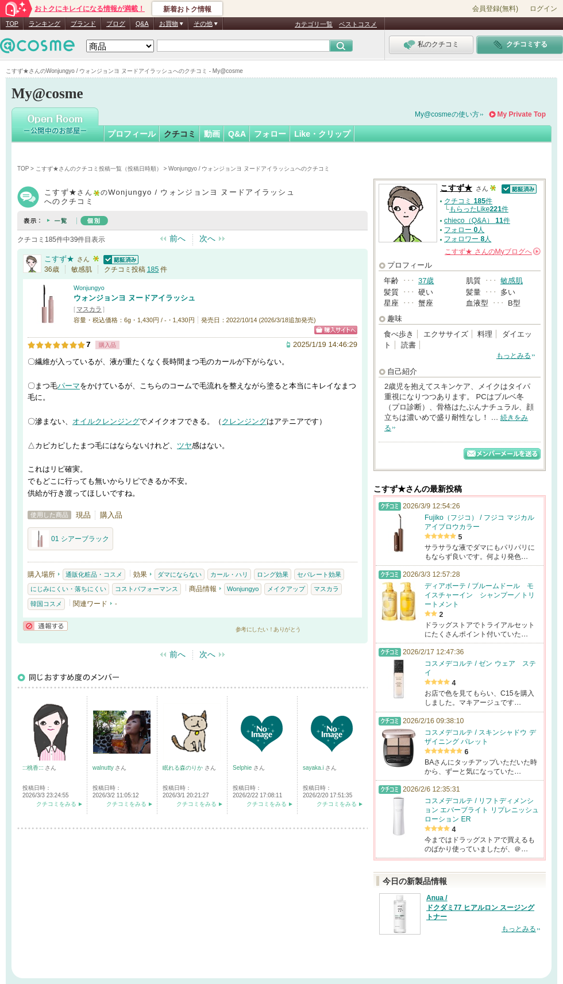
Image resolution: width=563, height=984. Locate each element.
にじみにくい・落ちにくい (68, 588)
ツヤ (184, 445)
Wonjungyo (89, 287)
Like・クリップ (322, 133)
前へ (177, 238)
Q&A (142, 23)
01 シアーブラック (70, 538)
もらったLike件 (478, 209)
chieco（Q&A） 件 (477, 221)
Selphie (243, 768)
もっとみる (513, 356)
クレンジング (244, 421)
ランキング (44, 23)
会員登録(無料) (495, 9)
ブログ (115, 23)
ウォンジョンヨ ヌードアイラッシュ (134, 298)
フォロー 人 (464, 230)
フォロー (270, 133)
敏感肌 (511, 280)
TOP (12, 23)
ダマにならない (179, 574)
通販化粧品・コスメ (93, 574)
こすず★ (59, 258)
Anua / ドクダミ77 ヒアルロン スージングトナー (480, 907)
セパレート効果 (319, 574)
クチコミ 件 (468, 201)
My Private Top (522, 114)
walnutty (103, 768)
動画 (212, 133)
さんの (493, 252)
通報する (45, 626)
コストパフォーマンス (146, 588)
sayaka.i (314, 768)
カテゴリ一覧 (314, 24)
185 (153, 269)
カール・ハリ (229, 574)
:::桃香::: (33, 768)
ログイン (543, 9)
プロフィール (131, 133)
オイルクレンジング (106, 421)
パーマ (68, 385)
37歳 (426, 280)
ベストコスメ (358, 24)
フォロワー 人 (467, 239)
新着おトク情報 (187, 9)
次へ (207, 238)
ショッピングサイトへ (335, 330)
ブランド (83, 23)
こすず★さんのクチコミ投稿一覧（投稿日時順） (99, 168)
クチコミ (180, 133)
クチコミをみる (56, 804)
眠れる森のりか (184, 768)
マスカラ (89, 309)
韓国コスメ (46, 603)
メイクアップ (286, 588)
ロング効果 (272, 574)
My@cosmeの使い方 (447, 114)
